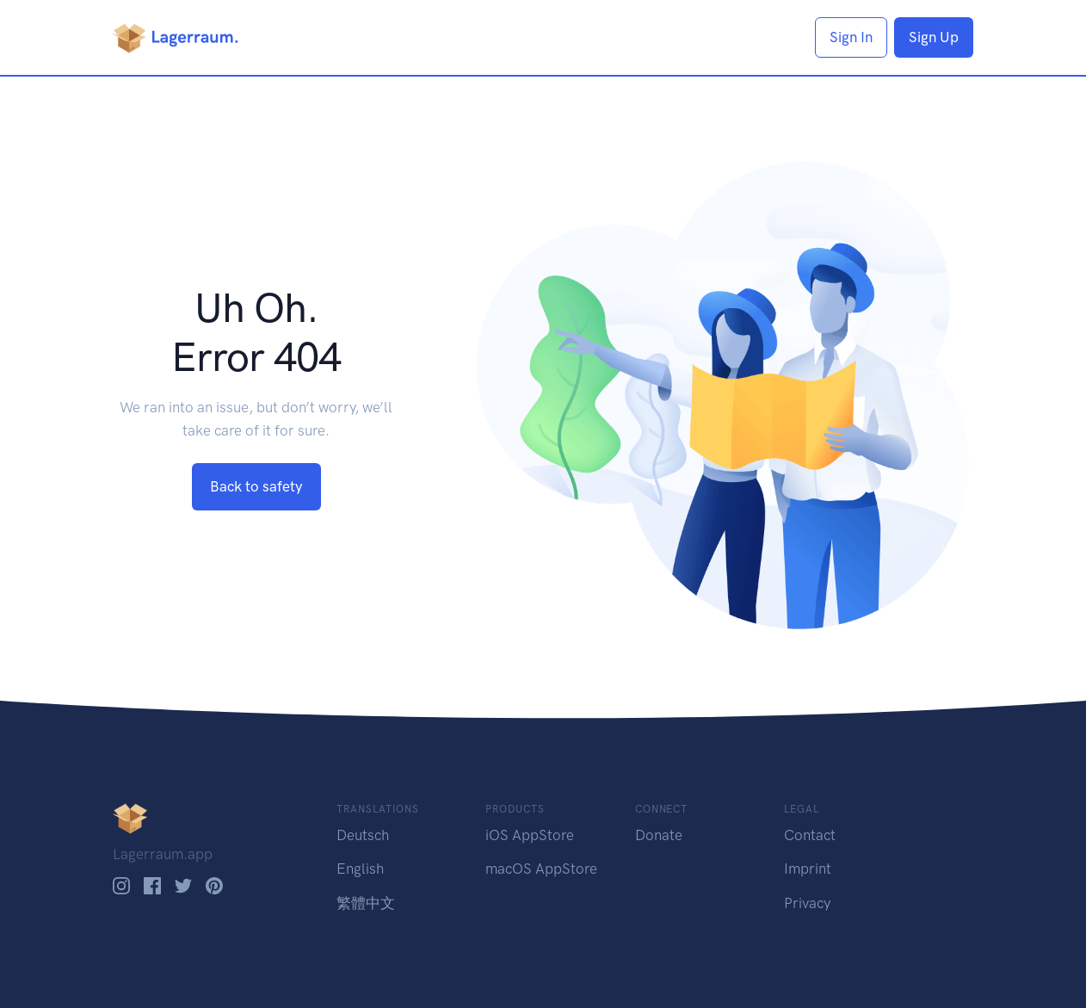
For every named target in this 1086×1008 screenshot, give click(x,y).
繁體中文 (365, 903)
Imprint (807, 868)
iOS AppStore (529, 835)
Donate (658, 835)
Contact (810, 835)
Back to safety (256, 486)
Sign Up (934, 37)
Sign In (851, 37)
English (360, 868)
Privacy (807, 903)
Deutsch (362, 835)
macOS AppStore (541, 868)
